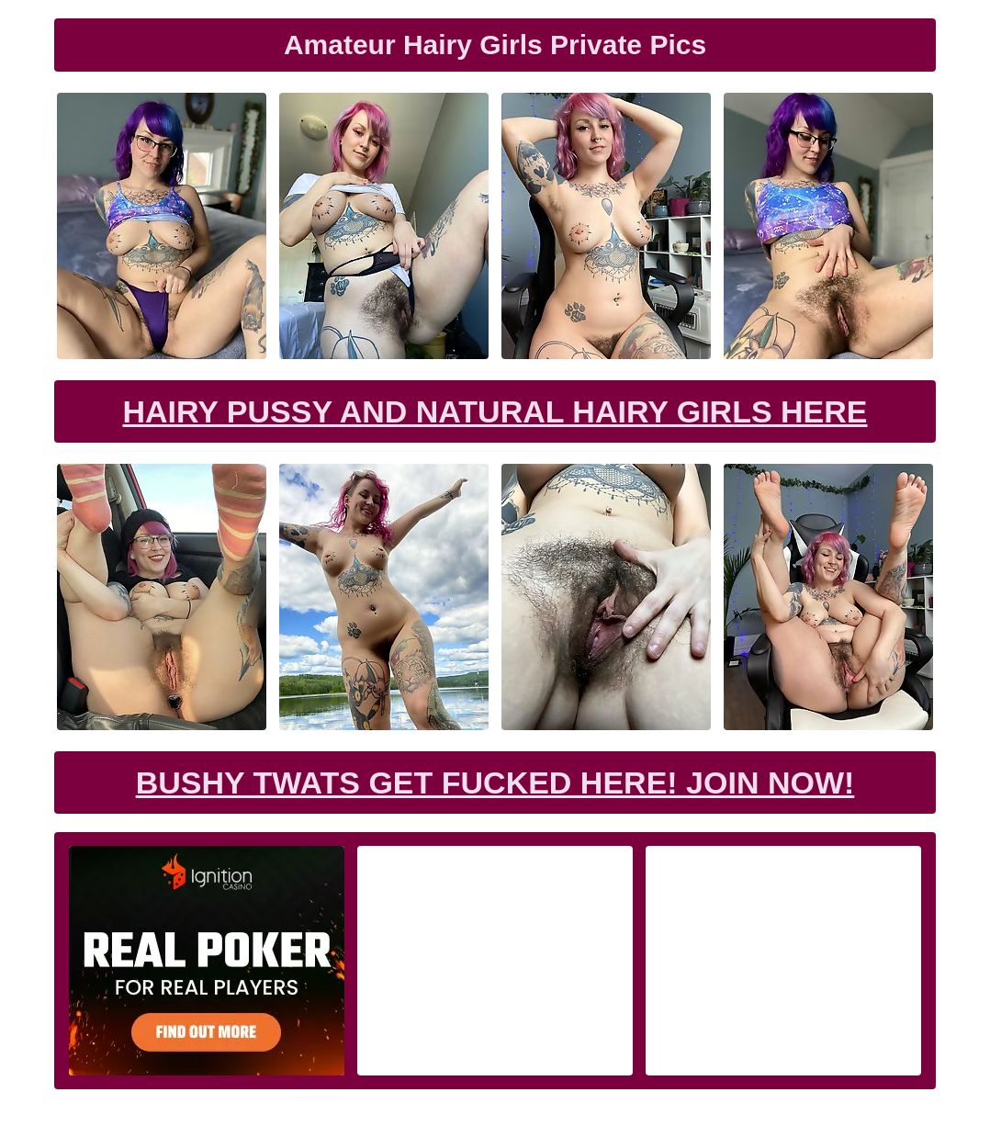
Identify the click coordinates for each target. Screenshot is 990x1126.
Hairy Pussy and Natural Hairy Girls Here (494, 411)
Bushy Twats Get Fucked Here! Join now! (495, 782)
